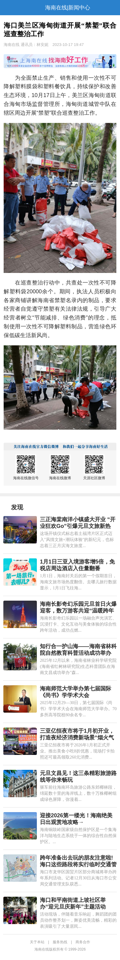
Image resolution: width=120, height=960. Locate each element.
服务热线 (60, 942)
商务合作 (83, 942)
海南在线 (11, 44)
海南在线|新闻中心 (67, 8)
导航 (7, 7)
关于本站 (37, 942)
